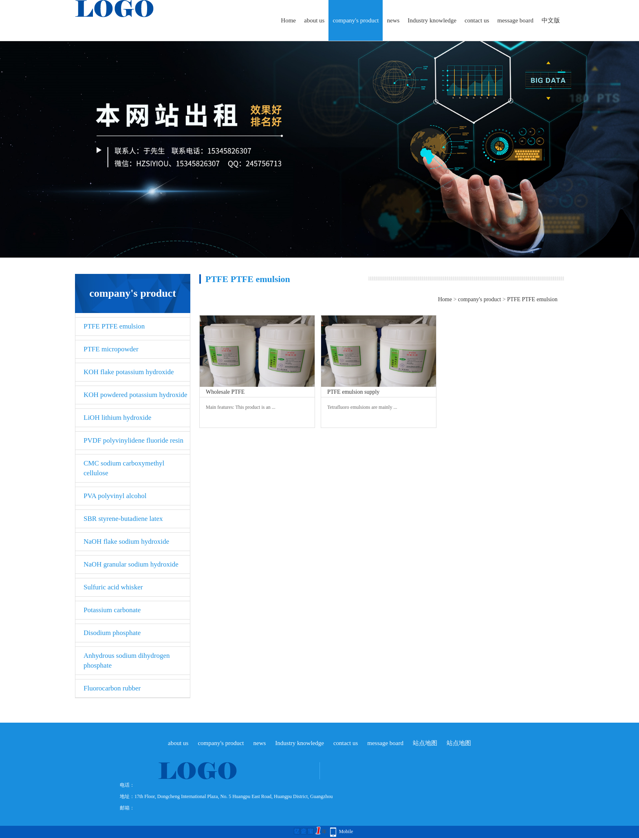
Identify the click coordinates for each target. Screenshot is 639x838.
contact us (477, 20)
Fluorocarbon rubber (112, 688)
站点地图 (425, 743)
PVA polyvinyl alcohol (115, 496)
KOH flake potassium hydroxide (129, 372)
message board (515, 20)
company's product (356, 20)
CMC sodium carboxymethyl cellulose (124, 468)
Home (288, 20)
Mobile (346, 831)
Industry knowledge (432, 20)
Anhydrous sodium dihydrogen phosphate (127, 660)
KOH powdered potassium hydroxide (135, 395)
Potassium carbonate (112, 610)
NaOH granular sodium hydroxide (131, 564)
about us (314, 20)
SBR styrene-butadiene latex (123, 519)
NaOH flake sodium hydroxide (126, 541)
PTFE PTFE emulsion (114, 326)
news (393, 20)
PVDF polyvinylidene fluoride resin (133, 440)
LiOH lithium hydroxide (117, 417)
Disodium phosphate (112, 633)
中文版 (551, 20)
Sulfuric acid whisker (113, 587)
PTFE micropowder (111, 349)
